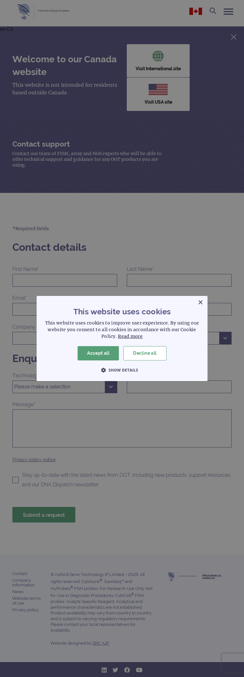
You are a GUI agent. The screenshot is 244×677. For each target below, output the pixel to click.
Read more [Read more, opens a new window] (130, 336)
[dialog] (122, 338)
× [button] (200, 302)
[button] (122, 370)
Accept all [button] (98, 353)
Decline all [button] (144, 353)
